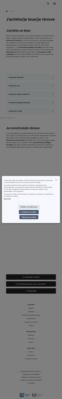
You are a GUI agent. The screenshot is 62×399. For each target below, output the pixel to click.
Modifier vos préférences (29, 207)
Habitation (31, 311)
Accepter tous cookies (28, 212)
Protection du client (31, 359)
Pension (31, 325)
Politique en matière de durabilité (31, 380)
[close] (56, 180)
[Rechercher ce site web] (48, 4)
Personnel (31, 338)
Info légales (31, 383)
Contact (31, 352)
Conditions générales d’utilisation (30, 371)
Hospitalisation (31, 318)
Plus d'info (7, 199)
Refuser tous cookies (29, 217)
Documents (31, 355)
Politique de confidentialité (31, 374)
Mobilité (31, 308)
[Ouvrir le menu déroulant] (54, 4)
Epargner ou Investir (31, 322)
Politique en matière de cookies (31, 377)
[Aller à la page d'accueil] (7, 3)
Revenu (31, 342)
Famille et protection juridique (31, 315)
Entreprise (31, 335)
